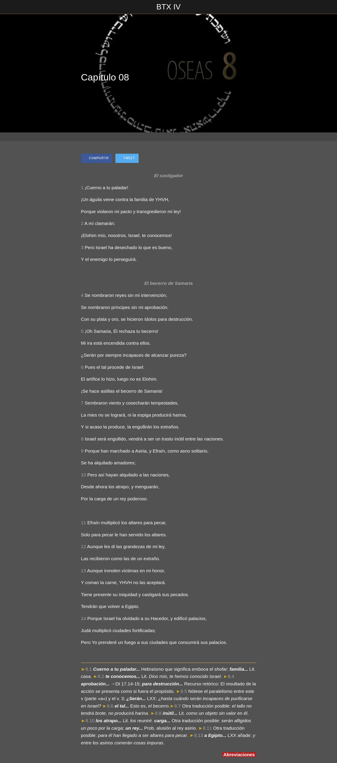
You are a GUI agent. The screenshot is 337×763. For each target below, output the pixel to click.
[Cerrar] (8, 7)
